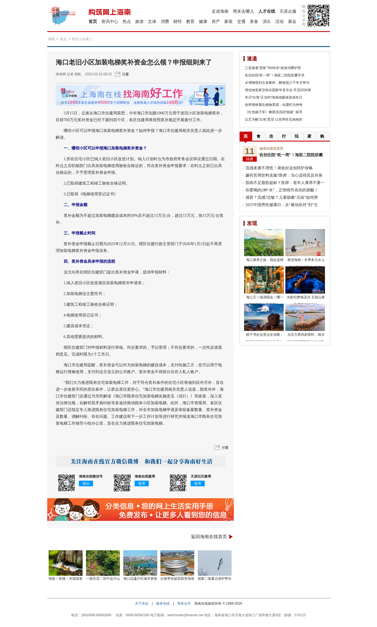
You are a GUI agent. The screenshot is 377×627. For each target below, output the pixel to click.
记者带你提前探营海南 (177, 579)
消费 (165, 21)
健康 (203, 21)
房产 (216, 21)
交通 (241, 21)
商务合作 (184, 603)
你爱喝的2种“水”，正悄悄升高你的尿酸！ (281, 190)
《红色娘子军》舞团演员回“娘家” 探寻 (273, 112)
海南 (51, 39)
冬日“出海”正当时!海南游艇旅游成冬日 (273, 97)
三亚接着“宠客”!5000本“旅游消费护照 (273, 68)
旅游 (139, 21)
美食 (254, 21)
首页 (93, 21)
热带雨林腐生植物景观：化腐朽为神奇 (274, 105)
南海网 (61, 74)
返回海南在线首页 (209, 536)
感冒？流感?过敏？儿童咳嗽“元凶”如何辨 (281, 197)
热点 (126, 21)
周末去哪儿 (243, 11)
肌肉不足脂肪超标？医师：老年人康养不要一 (285, 183)
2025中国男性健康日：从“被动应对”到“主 (281, 205)
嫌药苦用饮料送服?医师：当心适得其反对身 (283, 175)
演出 (266, 21)
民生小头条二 (82, 39)
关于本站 (141, 603)
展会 (292, 21)
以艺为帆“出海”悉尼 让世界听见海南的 (273, 119)
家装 (228, 21)
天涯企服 (287, 11)
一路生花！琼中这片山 (103, 579)
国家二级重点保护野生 (215, 579)
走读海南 (220, 11)
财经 (177, 21)
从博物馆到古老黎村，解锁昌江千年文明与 (277, 83)
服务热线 (163, 603)
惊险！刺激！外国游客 (66, 579)
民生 (63, 39)
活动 (279, 21)
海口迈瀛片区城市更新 (140, 579)
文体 (152, 21)
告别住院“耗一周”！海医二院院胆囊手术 (275, 75)
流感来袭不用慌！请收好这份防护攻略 (279, 168)
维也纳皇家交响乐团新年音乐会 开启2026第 (278, 90)
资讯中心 (109, 21)
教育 (190, 21)
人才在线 (266, 11)
